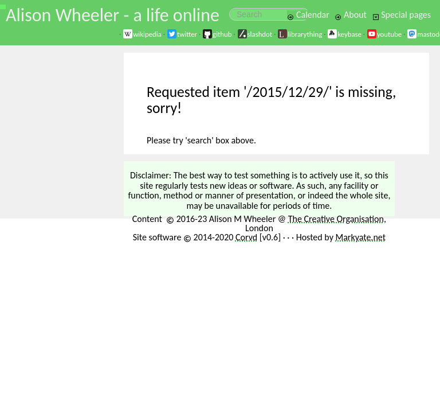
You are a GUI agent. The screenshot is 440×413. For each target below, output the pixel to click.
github (216, 34)
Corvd (246, 237)
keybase (344, 34)
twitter (182, 34)
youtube (384, 34)
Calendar (308, 14)
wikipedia (142, 34)
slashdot (255, 34)
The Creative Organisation (336, 218)
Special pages (401, 14)
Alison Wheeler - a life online (112, 15)
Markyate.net (361, 237)
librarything (299, 34)
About (350, 14)
